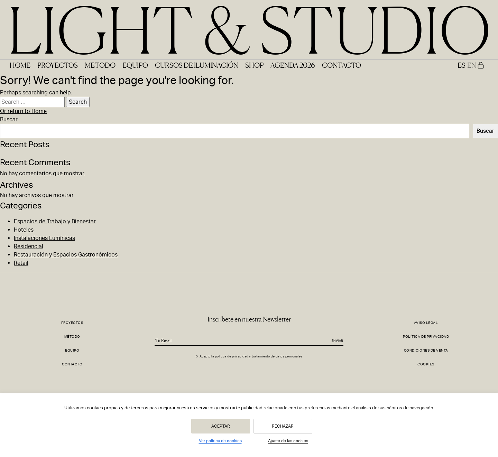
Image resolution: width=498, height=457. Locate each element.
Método (72, 336)
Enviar (337, 341)
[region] (249, 425)
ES (461, 65)
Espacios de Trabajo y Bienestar (55, 221)
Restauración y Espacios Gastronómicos (66, 254)
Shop (254, 65)
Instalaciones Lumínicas (44, 238)
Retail (21, 263)
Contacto (341, 65)
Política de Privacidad (426, 336)
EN (471, 65)
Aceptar (220, 426)
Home (20, 65)
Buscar (9, 119)
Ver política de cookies (220, 440)
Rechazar (283, 426)
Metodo (100, 65)
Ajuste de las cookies (288, 440)
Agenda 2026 (292, 65)
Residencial (28, 246)
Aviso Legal (426, 323)
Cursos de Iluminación (196, 65)
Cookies (425, 364)
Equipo (135, 65)
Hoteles (24, 229)
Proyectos (57, 65)
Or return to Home (23, 111)
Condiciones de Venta (426, 350)
